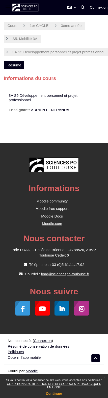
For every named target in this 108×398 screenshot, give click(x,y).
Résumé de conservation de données (38, 346)
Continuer (54, 394)
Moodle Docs (52, 216)
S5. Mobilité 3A (24, 39)
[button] (71, 7)
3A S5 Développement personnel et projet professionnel (58, 52)
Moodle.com (52, 223)
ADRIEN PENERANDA (50, 110)
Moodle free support (51, 208)
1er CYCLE (39, 25)
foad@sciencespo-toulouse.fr (65, 274)
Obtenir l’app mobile (24, 357)
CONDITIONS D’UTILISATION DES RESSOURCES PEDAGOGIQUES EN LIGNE (54, 385)
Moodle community (52, 201)
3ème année (71, 25)
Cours (12, 25)
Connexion (99, 7)
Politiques (16, 352)
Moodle (32, 371)
